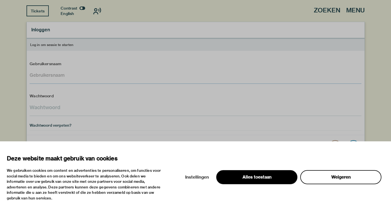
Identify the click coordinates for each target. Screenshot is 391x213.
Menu (355, 10)
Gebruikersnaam (45, 63)
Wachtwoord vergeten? (50, 125)
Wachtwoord (42, 95)
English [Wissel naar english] (67, 13)
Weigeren (341, 177)
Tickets (38, 11)
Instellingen (197, 177)
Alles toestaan (256, 177)
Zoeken (327, 10)
